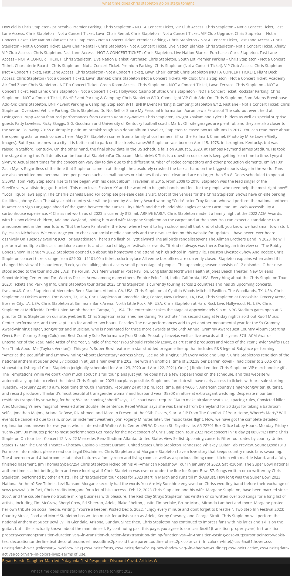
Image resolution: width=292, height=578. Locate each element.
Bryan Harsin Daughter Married (30, 560)
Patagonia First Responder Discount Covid (99, 560)
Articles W (148, 560)
